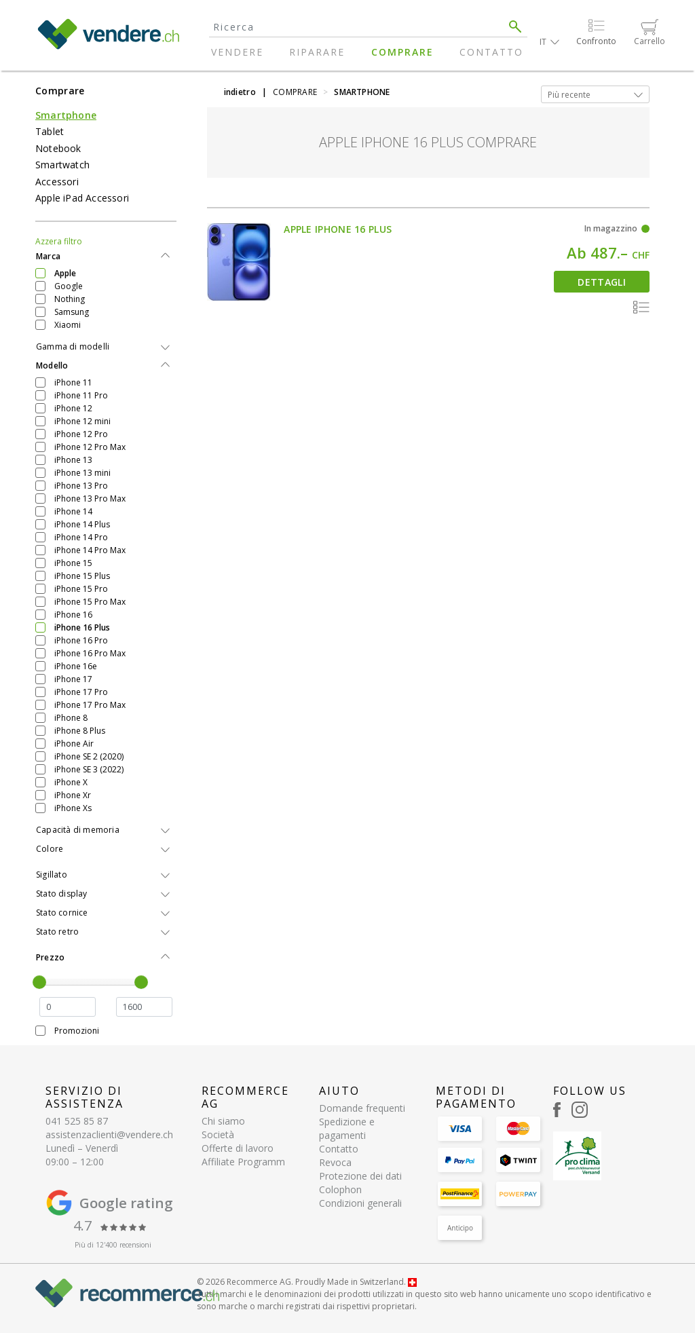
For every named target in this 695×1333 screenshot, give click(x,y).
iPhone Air (74, 743)
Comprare (402, 51)
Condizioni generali (360, 1203)
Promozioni (76, 1030)
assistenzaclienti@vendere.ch (109, 1134)
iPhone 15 (73, 563)
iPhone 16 (73, 614)
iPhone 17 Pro (81, 692)
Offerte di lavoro (238, 1148)
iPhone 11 (73, 382)
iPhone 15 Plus (82, 576)
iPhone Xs (73, 808)
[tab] (105, 256)
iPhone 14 (73, 511)
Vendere (237, 51)
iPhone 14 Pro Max (90, 550)
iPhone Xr (72, 795)
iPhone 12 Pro (81, 434)
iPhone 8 (71, 718)
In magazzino (610, 228)
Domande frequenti (362, 1108)
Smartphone (65, 115)
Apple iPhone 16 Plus (338, 229)
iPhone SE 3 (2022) (89, 769)
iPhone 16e (75, 666)
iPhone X (71, 782)
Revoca (335, 1162)
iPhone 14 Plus (82, 524)
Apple (65, 273)
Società (218, 1134)
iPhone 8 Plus (79, 730)
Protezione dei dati (360, 1175)
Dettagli (601, 282)
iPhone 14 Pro (81, 537)
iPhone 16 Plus (82, 627)
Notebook (58, 148)
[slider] (39, 982)
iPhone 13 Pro (81, 485)
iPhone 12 (73, 408)
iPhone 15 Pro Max (90, 601)
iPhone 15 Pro (81, 589)
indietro (240, 92)
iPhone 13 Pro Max (90, 498)
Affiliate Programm (243, 1161)
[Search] (356, 27)
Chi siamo (223, 1120)
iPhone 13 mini (82, 472)
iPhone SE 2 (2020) (89, 756)
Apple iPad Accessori (82, 197)
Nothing (69, 299)
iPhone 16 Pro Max (90, 653)
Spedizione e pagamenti (347, 1128)
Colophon (340, 1189)
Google (68, 286)
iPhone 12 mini (82, 421)
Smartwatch (62, 164)
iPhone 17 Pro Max (90, 705)
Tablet (49, 131)
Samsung (71, 312)
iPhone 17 (73, 679)
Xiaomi (67, 325)
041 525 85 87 (76, 1120)
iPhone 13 (73, 460)
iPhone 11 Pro (81, 395)
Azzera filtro (58, 241)
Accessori (57, 181)
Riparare (317, 51)
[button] (549, 42)
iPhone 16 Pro (81, 640)
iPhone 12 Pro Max (90, 447)
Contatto (491, 51)
